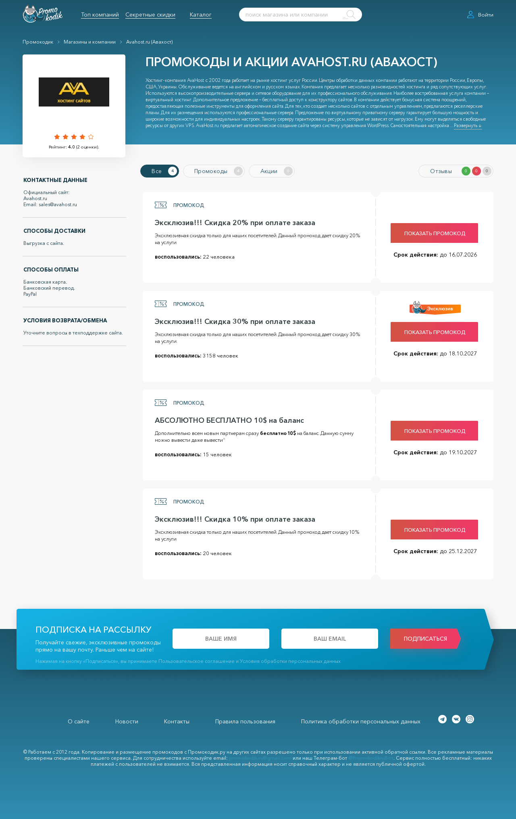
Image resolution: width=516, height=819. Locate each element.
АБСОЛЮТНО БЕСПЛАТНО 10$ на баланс (227, 419)
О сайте (78, 720)
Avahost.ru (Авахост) (149, 42)
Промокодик (38, 42)
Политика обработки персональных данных (360, 720)
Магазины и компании (90, 42)
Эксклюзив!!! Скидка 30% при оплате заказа (232, 320)
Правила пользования (245, 720)
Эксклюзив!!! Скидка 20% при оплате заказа (232, 221)
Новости (126, 720)
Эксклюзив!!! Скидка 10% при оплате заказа (232, 518)
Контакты (176, 720)
